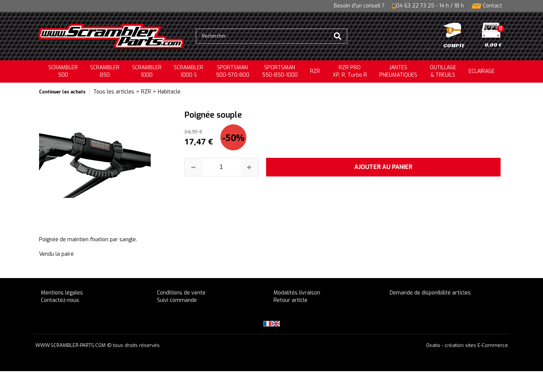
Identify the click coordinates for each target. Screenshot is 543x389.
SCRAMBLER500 (63, 71)
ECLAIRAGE (482, 71)
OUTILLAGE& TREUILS (443, 71)
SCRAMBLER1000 (147, 71)
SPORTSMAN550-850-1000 (280, 71)
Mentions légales (62, 292)
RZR (315, 71)
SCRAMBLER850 (104, 71)
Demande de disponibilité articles (430, 292)
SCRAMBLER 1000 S (188, 71)
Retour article (290, 300)
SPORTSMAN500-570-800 (232, 71)
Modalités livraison (297, 292)
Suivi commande (177, 300)
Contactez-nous (60, 300)
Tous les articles (113, 91)
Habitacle (169, 91)
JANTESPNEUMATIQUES (398, 71)
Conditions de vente (181, 292)
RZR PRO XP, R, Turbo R (350, 71)
